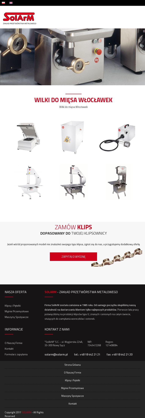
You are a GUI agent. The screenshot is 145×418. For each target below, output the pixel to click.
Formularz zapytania (16, 354)
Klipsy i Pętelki (13, 306)
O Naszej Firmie (13, 343)
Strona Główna (72, 365)
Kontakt (9, 349)
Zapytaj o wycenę (73, 256)
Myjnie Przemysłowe (17, 311)
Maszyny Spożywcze (17, 317)
